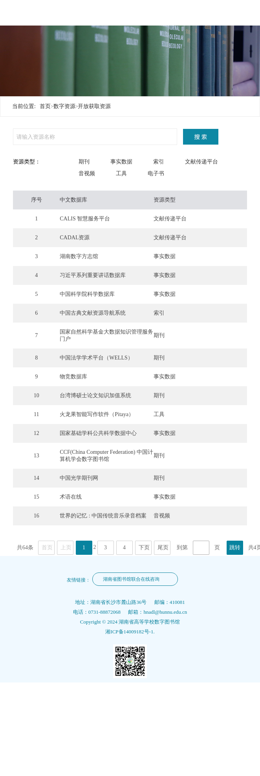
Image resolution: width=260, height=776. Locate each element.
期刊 (84, 162)
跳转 (234, 547)
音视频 (87, 173)
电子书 (156, 173)
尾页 (162, 547)
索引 (158, 162)
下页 (144, 547)
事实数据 (121, 162)
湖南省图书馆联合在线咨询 (131, 579)
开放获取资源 (94, 106)
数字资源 (64, 106)
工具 (121, 173)
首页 (45, 106)
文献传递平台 (201, 162)
